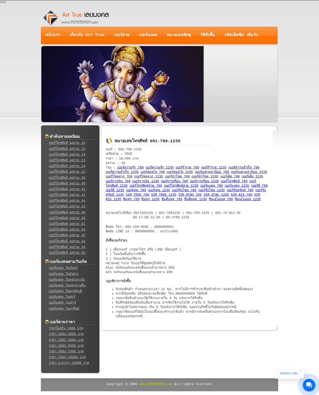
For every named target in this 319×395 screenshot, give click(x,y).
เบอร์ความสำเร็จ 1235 (122, 172)
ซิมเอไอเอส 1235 (248, 199)
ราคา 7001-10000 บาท (67, 357)
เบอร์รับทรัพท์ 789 (240, 190)
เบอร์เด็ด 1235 (252, 176)
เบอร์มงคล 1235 (237, 186)
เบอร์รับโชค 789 (184, 190)
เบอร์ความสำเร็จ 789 (244, 167)
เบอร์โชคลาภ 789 (119, 176)
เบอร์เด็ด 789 (230, 176)
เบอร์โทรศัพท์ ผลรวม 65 (67, 253)
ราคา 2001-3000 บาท (66, 340)
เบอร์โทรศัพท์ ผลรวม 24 (67, 166)
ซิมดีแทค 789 (171, 199)
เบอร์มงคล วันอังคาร (64, 274)
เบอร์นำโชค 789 (177, 176)
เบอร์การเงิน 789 (118, 181)
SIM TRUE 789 (137, 195)
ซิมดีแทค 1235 (195, 199)
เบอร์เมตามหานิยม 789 (212, 172)
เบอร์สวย (121, 35)
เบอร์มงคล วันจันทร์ (63, 268)
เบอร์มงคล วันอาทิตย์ (64, 309)
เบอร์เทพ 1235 (159, 190)
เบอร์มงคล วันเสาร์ (62, 303)
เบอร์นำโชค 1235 (205, 176)
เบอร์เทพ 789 (136, 190)
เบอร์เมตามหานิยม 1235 (249, 172)
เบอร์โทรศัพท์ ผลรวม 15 (67, 149)
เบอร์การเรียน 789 (174, 181)
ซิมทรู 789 (131, 199)
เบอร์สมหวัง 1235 (180, 172)
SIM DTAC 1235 (216, 195)
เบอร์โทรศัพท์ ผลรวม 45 (67, 206)
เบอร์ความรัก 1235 (160, 167)
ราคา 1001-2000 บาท (66, 334)
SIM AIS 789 (241, 195)
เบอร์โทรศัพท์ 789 (234, 181)
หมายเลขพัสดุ (179, 35)
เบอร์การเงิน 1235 (145, 181)
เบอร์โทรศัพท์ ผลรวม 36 (67, 178)
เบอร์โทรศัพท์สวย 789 (146, 186)
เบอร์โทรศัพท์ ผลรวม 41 (67, 189)
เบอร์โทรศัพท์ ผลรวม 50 (67, 218)
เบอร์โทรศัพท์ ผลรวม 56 (67, 241)
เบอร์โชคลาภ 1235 (148, 176)
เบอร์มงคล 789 (211, 186)
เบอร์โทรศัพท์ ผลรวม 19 (67, 155)
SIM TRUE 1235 (163, 195)
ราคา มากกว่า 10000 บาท (69, 363)
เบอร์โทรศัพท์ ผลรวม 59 (67, 247)
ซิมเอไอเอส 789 (221, 199)
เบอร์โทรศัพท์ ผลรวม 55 (67, 235)
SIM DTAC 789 (190, 195)
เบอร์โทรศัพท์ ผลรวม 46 (67, 212)
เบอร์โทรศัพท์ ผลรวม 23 (67, 160)
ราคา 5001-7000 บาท (66, 351)
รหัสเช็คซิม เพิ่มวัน (241, 35)
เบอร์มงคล (148, 35)
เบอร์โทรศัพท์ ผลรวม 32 (67, 172)
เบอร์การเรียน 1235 (204, 181)
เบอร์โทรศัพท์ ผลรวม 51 (67, 224)
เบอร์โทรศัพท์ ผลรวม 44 (67, 201)
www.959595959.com (155, 384)
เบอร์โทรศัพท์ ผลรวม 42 (67, 195)
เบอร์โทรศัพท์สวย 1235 (181, 186)
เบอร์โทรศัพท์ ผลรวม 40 (67, 183)
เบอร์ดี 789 (259, 186)
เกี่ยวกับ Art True (87, 35)
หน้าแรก (52, 35)
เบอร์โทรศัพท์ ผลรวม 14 (67, 143)
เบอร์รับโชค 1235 (211, 190)
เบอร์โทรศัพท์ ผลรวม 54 (67, 230)
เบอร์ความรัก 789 (130, 167)
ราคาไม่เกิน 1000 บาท (66, 328)
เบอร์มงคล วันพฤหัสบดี (65, 291)
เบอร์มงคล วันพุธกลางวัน (67, 280)
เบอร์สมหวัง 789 (153, 172)
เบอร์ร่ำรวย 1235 (214, 167)
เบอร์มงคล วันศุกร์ (62, 297)
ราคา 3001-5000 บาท (66, 346)
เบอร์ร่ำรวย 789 (187, 167)
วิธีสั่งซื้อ (207, 35)
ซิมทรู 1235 (150, 199)
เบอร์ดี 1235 (115, 190)
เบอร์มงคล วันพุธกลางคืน (67, 285)
